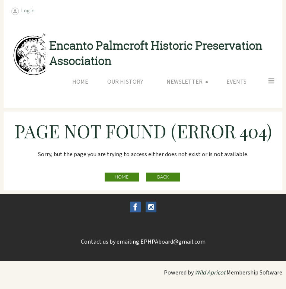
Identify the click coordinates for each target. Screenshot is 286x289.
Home (121, 176)
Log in (28, 10)
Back (163, 176)
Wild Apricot (210, 273)
